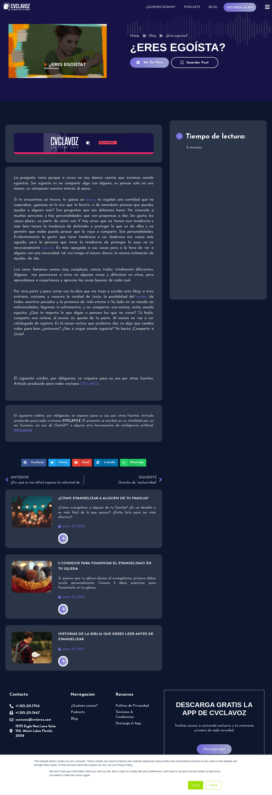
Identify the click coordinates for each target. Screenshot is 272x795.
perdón (141, 297)
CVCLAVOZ (89, 384)
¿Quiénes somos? (160, 7)
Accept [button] (196, 785)
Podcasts (192, 7)
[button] (33, 463)
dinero (90, 200)
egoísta (48, 248)
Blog (213, 7)
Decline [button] (213, 785)
